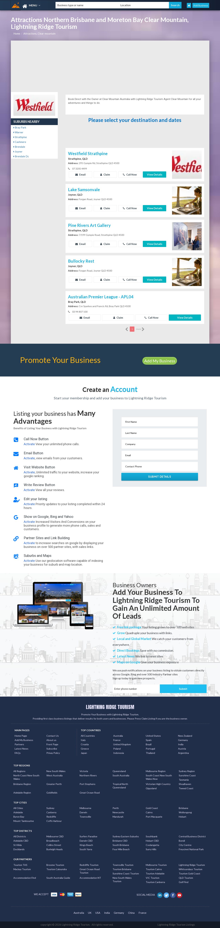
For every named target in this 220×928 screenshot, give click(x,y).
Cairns (149, 812)
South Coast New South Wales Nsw (159, 777)
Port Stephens (87, 784)
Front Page (52, 744)
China (131, 912)
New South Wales (55, 771)
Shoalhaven (185, 784)
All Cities (18, 808)
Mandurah (118, 816)
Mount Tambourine (23, 820)
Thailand (150, 752)
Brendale (19, 146)
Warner (18, 132)
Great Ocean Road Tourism (90, 871)
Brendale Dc (21, 156)
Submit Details (159, 476)
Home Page (21, 735)
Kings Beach (86, 844)
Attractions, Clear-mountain (39, 33)
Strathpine (20, 137)
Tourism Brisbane (122, 869)
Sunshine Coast (187, 775)
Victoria (84, 771)
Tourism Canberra (155, 882)
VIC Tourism (152, 877)
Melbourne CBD (55, 836)
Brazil (148, 744)
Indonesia (118, 752)
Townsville (85, 816)
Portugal (150, 748)
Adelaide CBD (20, 840)
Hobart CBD (152, 840)
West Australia (54, 775)
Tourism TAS (20, 864)
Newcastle (118, 812)
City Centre (185, 844)
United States (153, 735)
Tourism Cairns (154, 869)
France (116, 740)
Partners (19, 744)
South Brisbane (121, 844)
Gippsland (151, 788)
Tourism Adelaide (155, 873)
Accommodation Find (24, 877)
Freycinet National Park (191, 849)
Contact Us (52, 735)
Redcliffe (51, 816)
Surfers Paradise (88, 836)
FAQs (18, 752)
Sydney (50, 808)
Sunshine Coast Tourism (126, 873)
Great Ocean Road (90, 792)
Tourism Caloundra (56, 869)
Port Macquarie (154, 816)
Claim (105, 174)
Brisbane (183, 808)
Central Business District (192, 836)
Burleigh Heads (54, 849)
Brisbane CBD (120, 840)
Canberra (51, 812)
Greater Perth (54, 784)
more (140, 329)
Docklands (19, 849)
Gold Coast (152, 808)
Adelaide (18, 812)
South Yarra (86, 849)
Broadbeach (52, 840)
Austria (182, 748)
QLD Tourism (186, 877)
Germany (183, 740)
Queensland (119, 771)
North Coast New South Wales (26, 777)
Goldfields (51, 792)
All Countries (88, 735)
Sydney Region (187, 771)
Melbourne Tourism (156, 864)
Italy (83, 740)
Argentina (183, 752)
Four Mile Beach (121, 849)
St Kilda (17, 844)
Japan (84, 752)
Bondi (182, 840)
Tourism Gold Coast (189, 873)
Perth (116, 808)
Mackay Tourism (22, 869)
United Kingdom (122, 744)
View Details (154, 174)
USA (97, 912)
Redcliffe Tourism (89, 864)
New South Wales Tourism (122, 879)
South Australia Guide (58, 877)
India (180, 744)
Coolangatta (152, 844)
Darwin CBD (86, 840)
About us (51, 740)
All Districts (19, 836)
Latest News (21, 748)
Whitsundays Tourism (190, 869)
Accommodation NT (90, 877)
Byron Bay (18, 816)
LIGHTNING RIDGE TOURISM (110, 707)
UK (89, 912)
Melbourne (85, 808)
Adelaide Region (22, 792)
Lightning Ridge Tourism (192, 864)
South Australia (121, 775)
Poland (117, 748)
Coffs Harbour (54, 820)
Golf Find (183, 882)
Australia (118, 735)
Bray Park (19, 127)
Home (16, 33)
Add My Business (159, 360)
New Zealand (185, 735)
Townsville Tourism (123, 864)
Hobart (182, 816)
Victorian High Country (158, 784)
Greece (85, 748)
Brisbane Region (22, 784)
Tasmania (184, 779)
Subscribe (51, 748)
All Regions (19, 771)
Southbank (151, 836)
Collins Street (53, 844)
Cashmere (19, 141)
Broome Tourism (55, 864)
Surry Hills (151, 849)
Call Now (130, 174)
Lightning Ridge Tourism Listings (176, 924)
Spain (149, 740)
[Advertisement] (110, 66)
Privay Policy (53, 752)
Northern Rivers (88, 775)
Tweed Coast (186, 788)
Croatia (85, 744)
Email (80, 174)
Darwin (83, 812)
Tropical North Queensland (120, 786)
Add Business (200, 5)
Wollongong (185, 812)
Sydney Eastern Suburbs (126, 836)
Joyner (18, 151)
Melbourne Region (156, 771)
